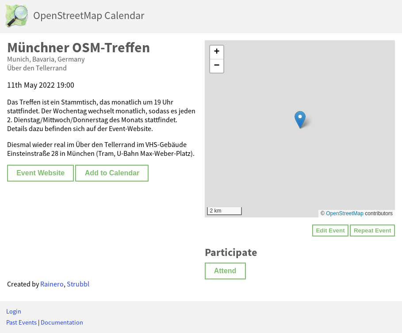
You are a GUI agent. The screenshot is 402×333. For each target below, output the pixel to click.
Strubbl (78, 283)
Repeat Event (372, 230)
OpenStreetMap (345, 213)
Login (13, 311)
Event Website (40, 173)
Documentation (62, 322)
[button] (300, 120)
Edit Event (330, 230)
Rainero (52, 283)
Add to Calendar (112, 173)
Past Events (21, 322)
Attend (225, 271)
